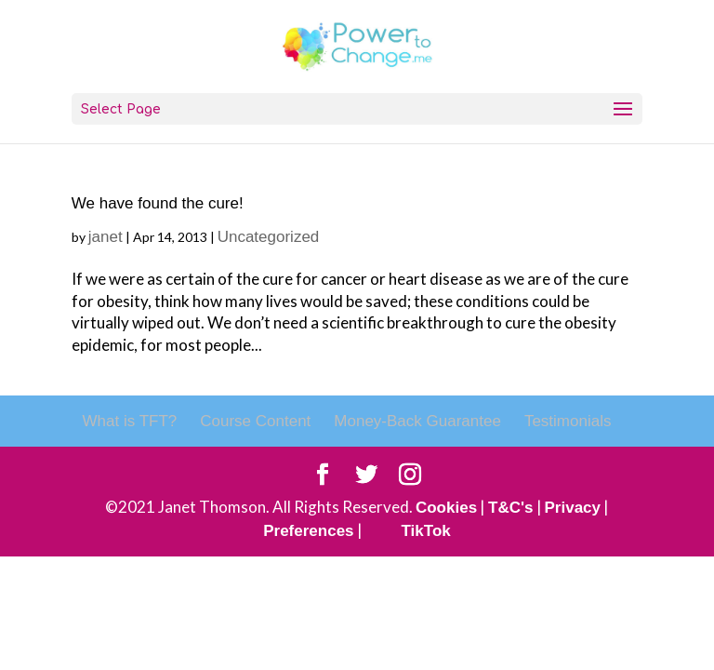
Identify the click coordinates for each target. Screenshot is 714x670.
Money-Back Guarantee (417, 421)
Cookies (446, 507)
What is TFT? (130, 421)
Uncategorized (269, 237)
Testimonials (568, 421)
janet (105, 237)
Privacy (573, 507)
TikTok (426, 531)
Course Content (255, 421)
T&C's (510, 507)
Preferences (308, 531)
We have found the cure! (158, 203)
